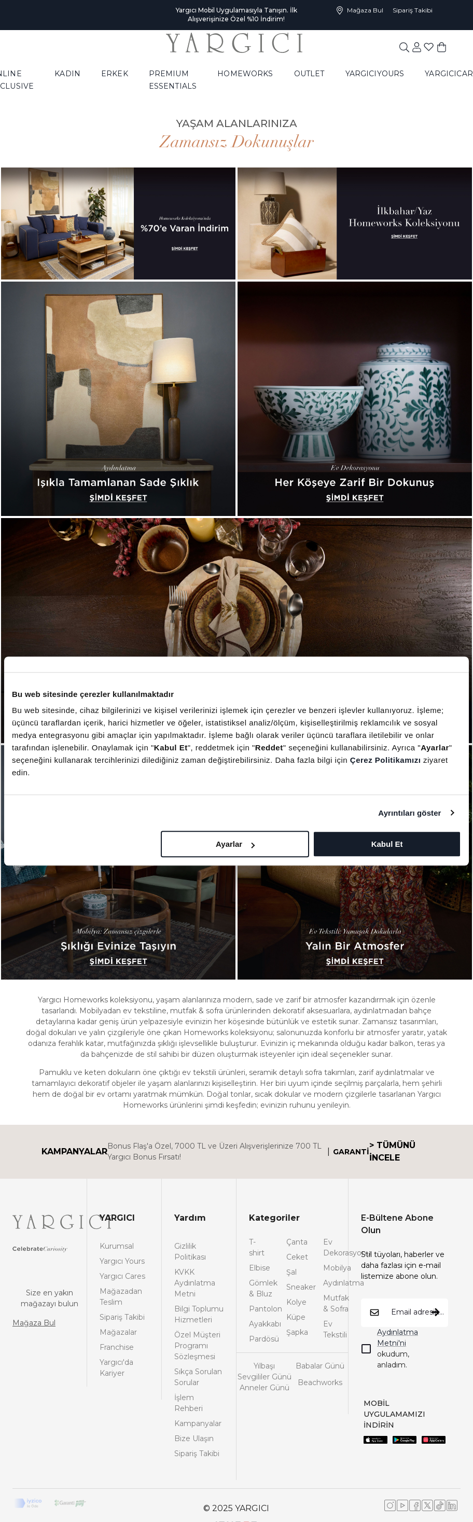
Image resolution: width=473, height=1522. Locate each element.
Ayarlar (235, 844)
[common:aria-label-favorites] (417, 46)
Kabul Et (387, 844)
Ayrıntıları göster (409, 812)
